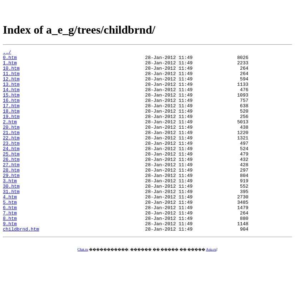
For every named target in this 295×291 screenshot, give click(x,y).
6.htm (10, 239)
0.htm (10, 59)
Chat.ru (83, 286)
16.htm (11, 111)
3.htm (10, 207)
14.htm (11, 98)
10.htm (11, 72)
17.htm (11, 117)
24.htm (11, 169)
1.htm (10, 66)
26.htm (11, 181)
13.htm (11, 91)
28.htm (11, 194)
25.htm (11, 175)
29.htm (11, 201)
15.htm (11, 104)
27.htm (11, 188)
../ (7, 53)
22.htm (11, 156)
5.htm (10, 233)
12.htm (11, 85)
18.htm (11, 123)
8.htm (10, 252)
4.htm (10, 226)
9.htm (10, 259)
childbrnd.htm (21, 265)
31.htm (11, 220)
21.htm (11, 149)
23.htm (11, 162)
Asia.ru (211, 286)
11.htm (11, 78)
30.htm (11, 214)
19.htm (11, 130)
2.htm (10, 136)
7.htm (10, 246)
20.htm (11, 143)
